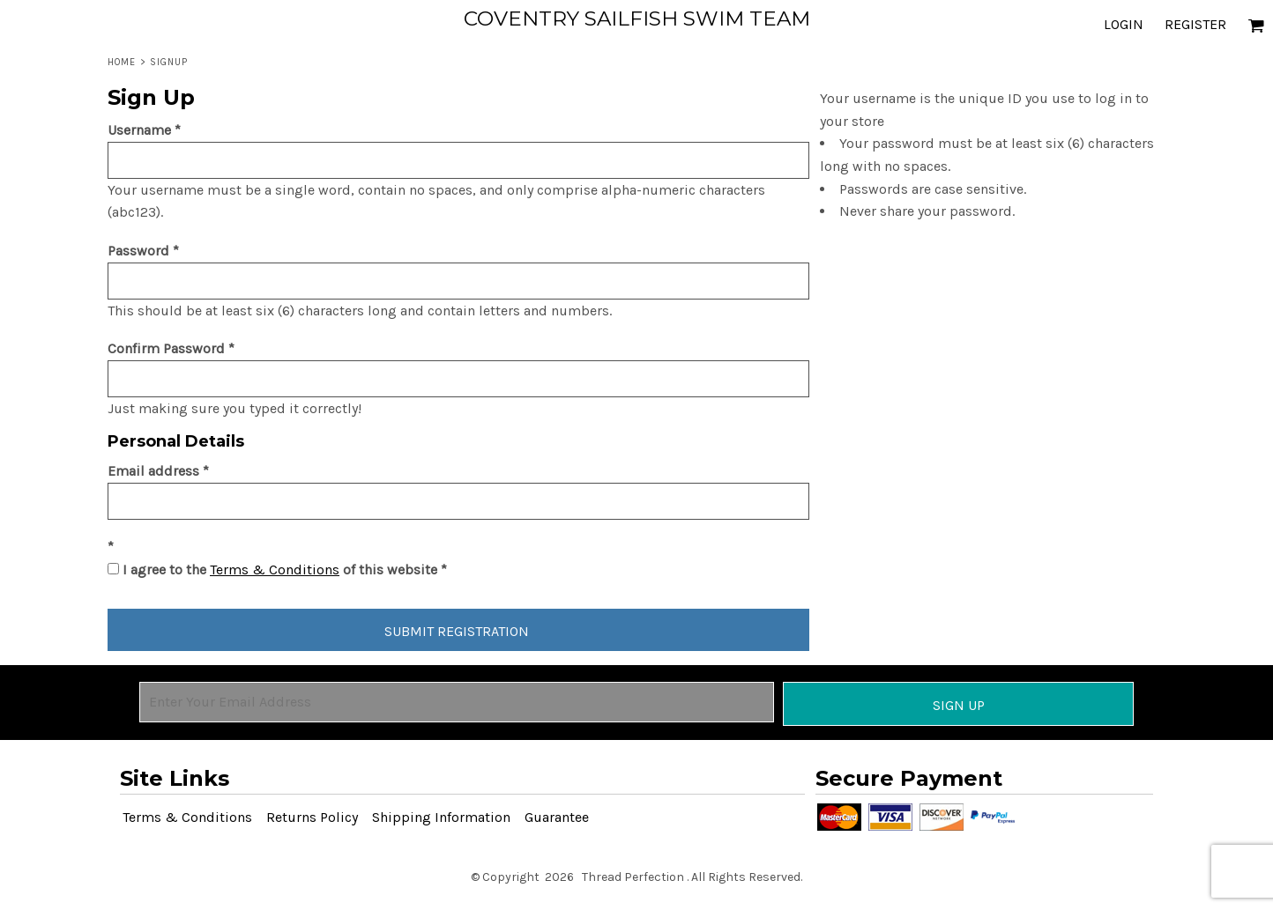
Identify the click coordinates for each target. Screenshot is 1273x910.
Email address (153, 470)
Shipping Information (441, 817)
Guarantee (557, 817)
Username (139, 130)
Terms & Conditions (274, 569)
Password (138, 250)
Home (122, 62)
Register (1195, 24)
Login (1123, 24)
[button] (1255, 25)
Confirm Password (166, 348)
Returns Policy (312, 817)
